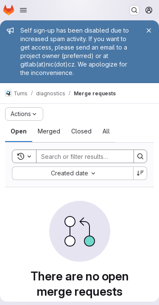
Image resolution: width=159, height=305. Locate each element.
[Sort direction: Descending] (140, 173)
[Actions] (24, 114)
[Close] (149, 30)
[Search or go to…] (134, 10)
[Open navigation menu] (23, 10)
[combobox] (72, 173)
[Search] (92, 156)
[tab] (18, 131)
